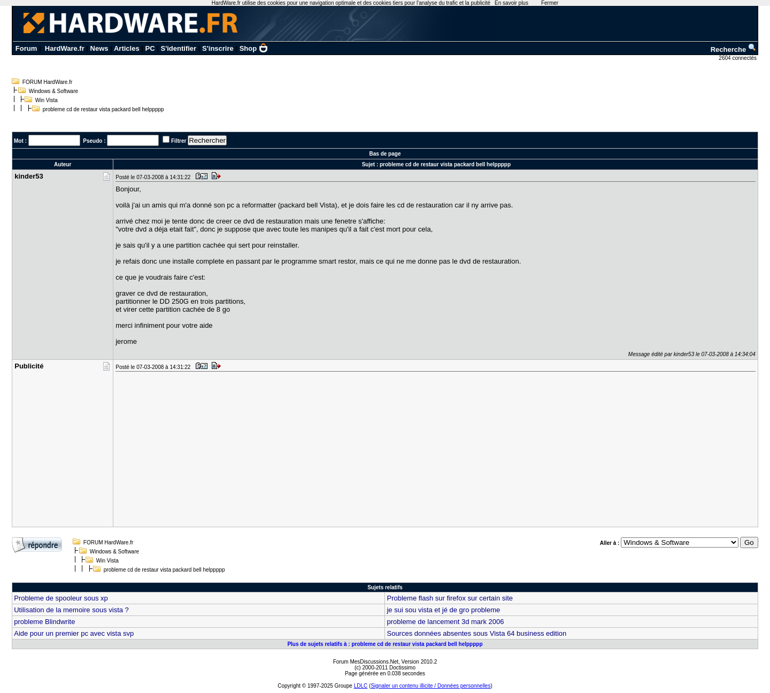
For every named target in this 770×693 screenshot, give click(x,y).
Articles (127, 48)
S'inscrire (218, 48)
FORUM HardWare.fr (47, 82)
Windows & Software (53, 91)
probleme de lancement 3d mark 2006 (445, 622)
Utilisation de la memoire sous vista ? (71, 610)
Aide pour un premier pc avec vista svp (74, 633)
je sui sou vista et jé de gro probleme (443, 610)
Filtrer (178, 141)
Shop (254, 48)
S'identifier (178, 48)
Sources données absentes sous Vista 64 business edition (476, 633)
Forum (26, 48)
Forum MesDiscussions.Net (365, 662)
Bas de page (385, 154)
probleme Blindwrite (44, 622)
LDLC (361, 686)
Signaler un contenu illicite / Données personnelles (430, 686)
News (99, 48)
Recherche (734, 49)
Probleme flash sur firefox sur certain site (450, 598)
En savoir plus (511, 3)
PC (150, 48)
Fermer (549, 3)
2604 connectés (738, 58)
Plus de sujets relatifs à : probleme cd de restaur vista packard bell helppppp (384, 644)
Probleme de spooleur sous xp (61, 598)
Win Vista (46, 100)
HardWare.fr (64, 48)
